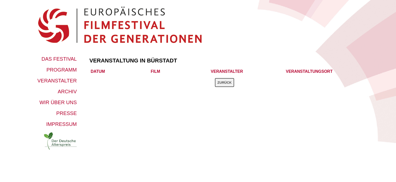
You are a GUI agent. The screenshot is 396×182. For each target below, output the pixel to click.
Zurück (224, 82)
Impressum (61, 124)
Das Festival (59, 59)
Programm (61, 70)
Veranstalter (57, 80)
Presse (66, 113)
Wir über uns (58, 102)
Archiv (67, 91)
